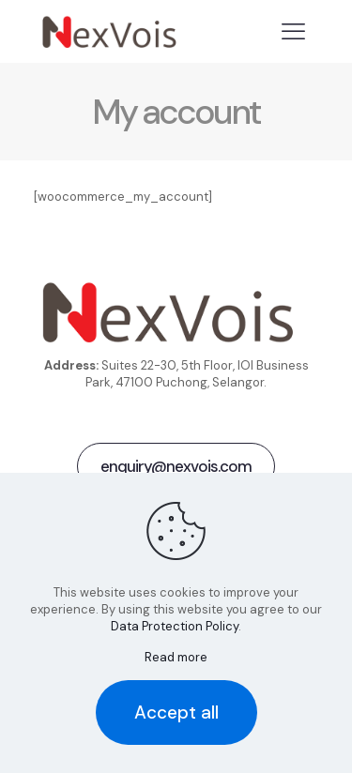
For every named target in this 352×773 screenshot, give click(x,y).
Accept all (176, 712)
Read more (176, 657)
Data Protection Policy (174, 626)
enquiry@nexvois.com (176, 466)
